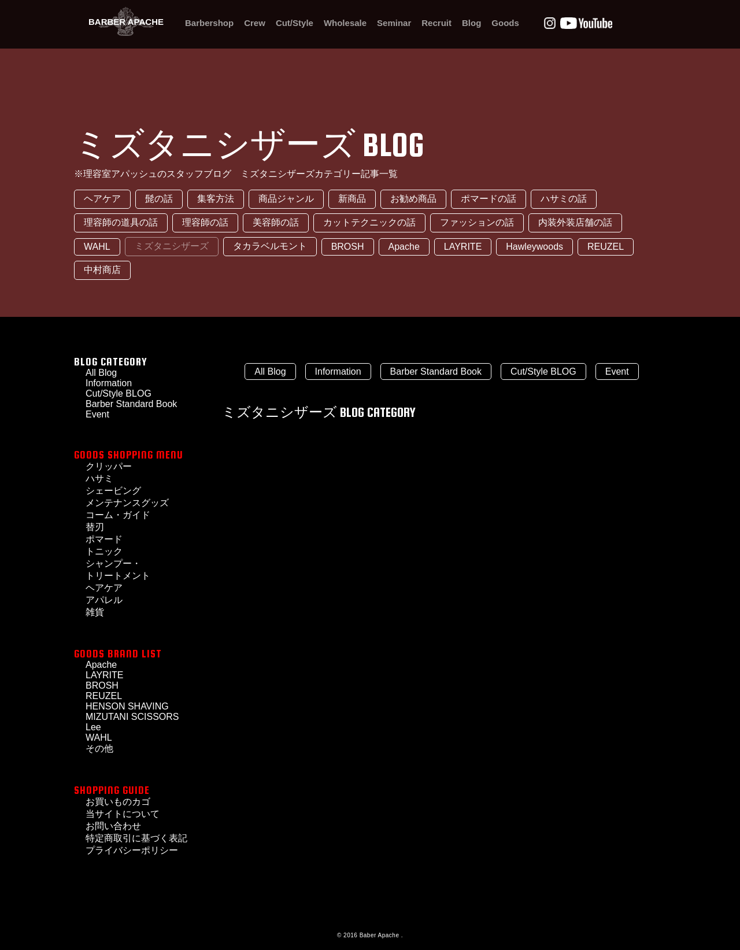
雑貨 (95, 612)
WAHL (97, 247)
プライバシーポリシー (132, 850)
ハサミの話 (564, 199)
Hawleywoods (534, 247)
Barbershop (209, 23)
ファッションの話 (477, 222)
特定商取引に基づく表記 (136, 838)
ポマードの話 (488, 199)
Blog (471, 23)
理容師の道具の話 (121, 222)
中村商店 (102, 270)
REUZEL (605, 247)
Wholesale (345, 23)
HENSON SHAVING (127, 706)
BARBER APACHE (126, 22)
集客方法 (215, 199)
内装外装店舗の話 (575, 222)
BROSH (347, 247)
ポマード (104, 539)
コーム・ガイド (118, 515)
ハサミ (99, 478)
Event (617, 371)
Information (338, 371)
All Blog (270, 371)
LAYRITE (463, 247)
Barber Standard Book (131, 404)
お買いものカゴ (118, 802)
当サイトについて (123, 814)
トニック (104, 551)
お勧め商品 (413, 199)
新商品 (352, 199)
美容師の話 (276, 222)
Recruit (436, 23)
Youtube (586, 23)
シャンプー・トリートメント (118, 570)
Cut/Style (294, 23)
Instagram (550, 23)
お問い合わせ (113, 826)
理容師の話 (205, 222)
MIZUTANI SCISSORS (132, 717)
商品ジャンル (286, 199)
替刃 (95, 527)
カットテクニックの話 (369, 222)
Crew (254, 23)
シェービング (113, 491)
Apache (404, 247)
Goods (505, 23)
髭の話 (159, 199)
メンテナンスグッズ (127, 503)
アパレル (104, 600)
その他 (99, 748)
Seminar (394, 23)
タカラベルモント (270, 246)
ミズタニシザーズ (172, 246)
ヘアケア (102, 199)
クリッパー (109, 466)
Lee (93, 727)
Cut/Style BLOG (118, 393)
